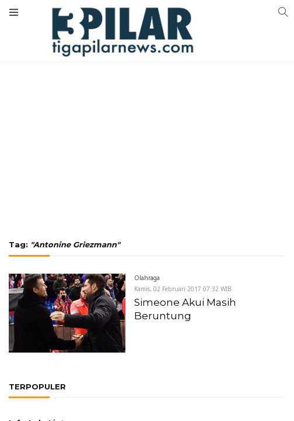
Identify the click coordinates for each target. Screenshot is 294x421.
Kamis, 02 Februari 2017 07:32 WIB (183, 289)
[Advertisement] (147, 88)
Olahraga (147, 278)
